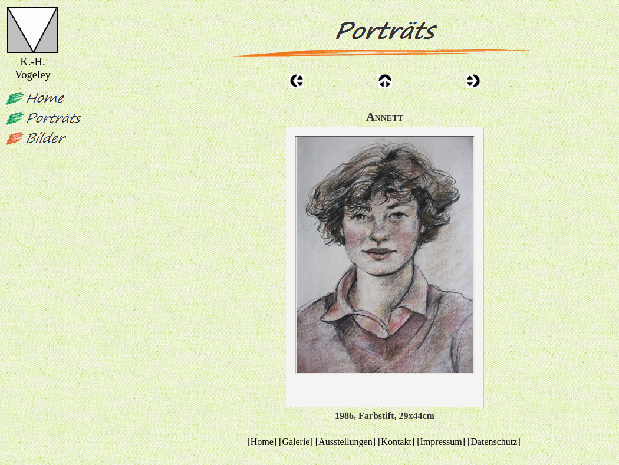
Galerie (296, 442)
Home (262, 442)
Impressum (441, 442)
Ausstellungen (345, 442)
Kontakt (396, 442)
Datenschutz (493, 442)
